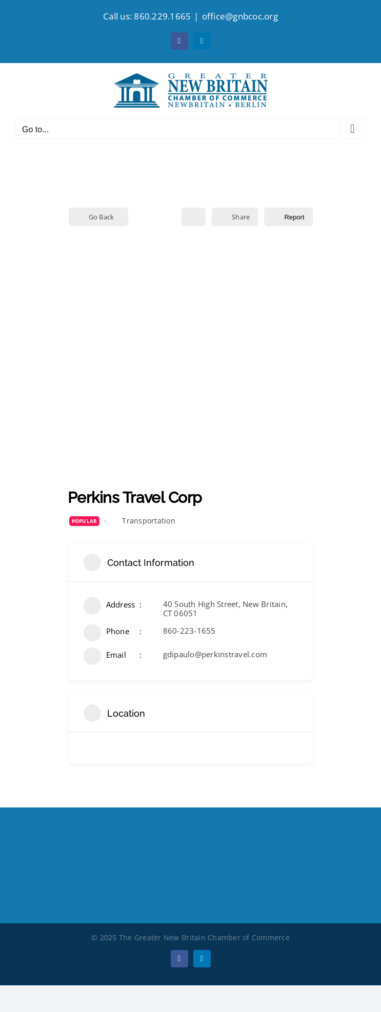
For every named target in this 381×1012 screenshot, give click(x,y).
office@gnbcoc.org (240, 16)
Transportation (148, 520)
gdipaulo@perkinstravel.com (215, 654)
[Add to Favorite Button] (194, 217)
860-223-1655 (189, 630)
